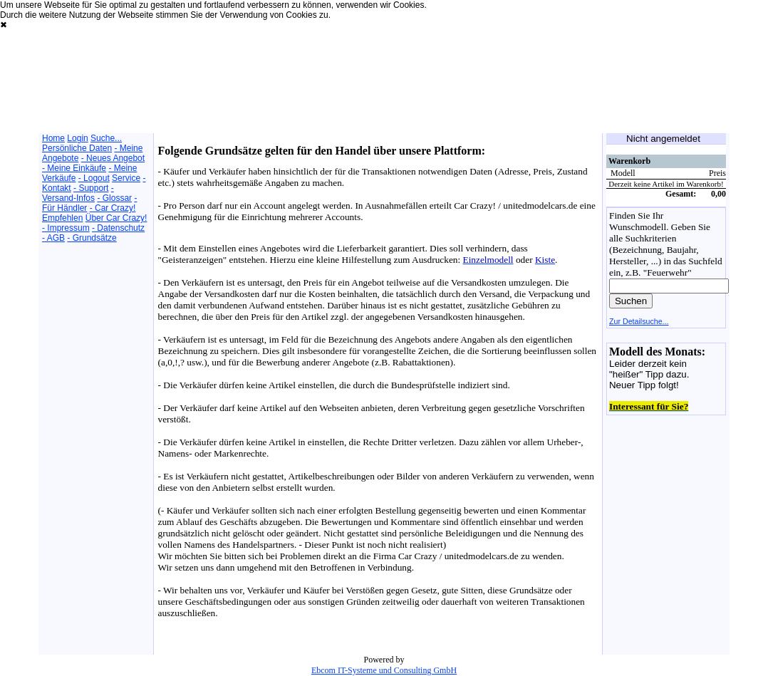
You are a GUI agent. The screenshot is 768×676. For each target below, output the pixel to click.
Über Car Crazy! (116, 218)
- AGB (53, 238)
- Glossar (114, 198)
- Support (90, 188)
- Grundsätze (91, 238)
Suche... (106, 138)
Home (53, 138)
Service (126, 178)
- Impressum (66, 228)
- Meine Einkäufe (74, 168)
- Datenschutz (118, 228)
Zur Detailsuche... (639, 321)
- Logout (94, 178)
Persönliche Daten (77, 148)
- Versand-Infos (78, 193)
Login (77, 138)
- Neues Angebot (113, 158)
